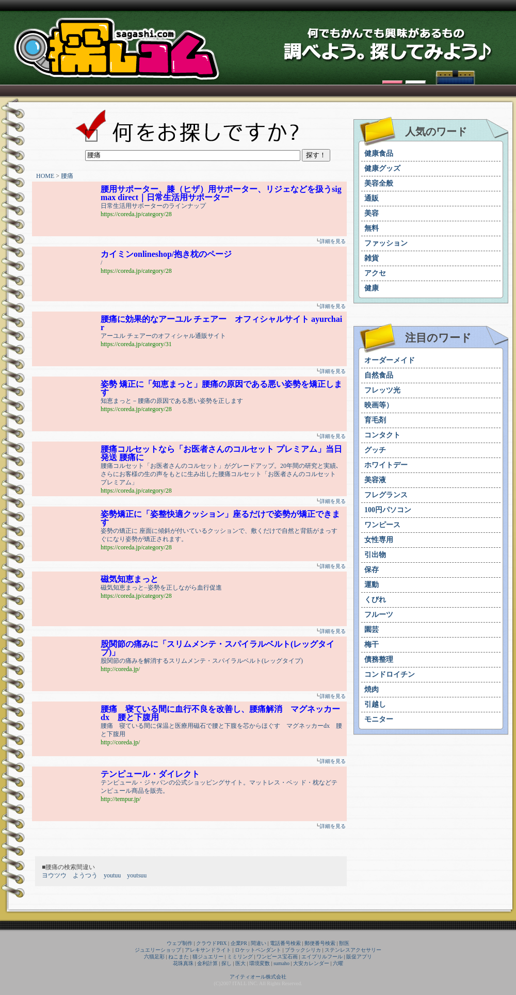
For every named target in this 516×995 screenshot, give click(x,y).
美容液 (375, 480)
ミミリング (240, 956)
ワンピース (382, 525)
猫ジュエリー (207, 956)
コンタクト (382, 435)
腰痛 (67, 176)
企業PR (239, 943)
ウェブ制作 (179, 943)
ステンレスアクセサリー (353, 950)
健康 (371, 288)
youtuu (112, 875)
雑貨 (371, 258)
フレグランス (386, 495)
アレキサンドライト (208, 950)
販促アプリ (359, 956)
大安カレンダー (311, 963)
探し (226, 963)
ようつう (85, 875)
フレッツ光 (382, 390)
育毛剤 (375, 420)
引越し (375, 704)
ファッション (386, 243)
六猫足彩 (154, 956)
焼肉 (371, 689)
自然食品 (378, 375)
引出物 (375, 555)
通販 (371, 198)
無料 (371, 228)
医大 (240, 963)
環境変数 (259, 963)
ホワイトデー (386, 465)
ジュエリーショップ (158, 950)
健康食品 (378, 153)
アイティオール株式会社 (258, 977)
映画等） (378, 405)
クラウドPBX (211, 943)
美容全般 (378, 183)
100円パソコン (387, 510)
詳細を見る (333, 241)
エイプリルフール (322, 956)
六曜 (338, 963)
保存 (371, 570)
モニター (378, 719)
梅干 (371, 644)
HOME (45, 176)
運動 (371, 585)
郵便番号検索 (319, 943)
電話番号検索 (285, 943)
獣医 (344, 943)
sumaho (281, 963)
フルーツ (378, 614)
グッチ (375, 450)
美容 (371, 213)
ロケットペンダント (258, 950)
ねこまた (178, 956)
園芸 (371, 629)
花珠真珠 (183, 963)
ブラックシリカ (303, 950)
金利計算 (207, 963)
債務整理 (378, 659)
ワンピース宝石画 (277, 956)
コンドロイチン (389, 674)
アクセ (375, 273)
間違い (258, 943)
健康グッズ (382, 168)
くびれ (375, 599)
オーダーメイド (389, 360)
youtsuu (137, 875)
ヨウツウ (54, 875)
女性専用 (378, 540)
